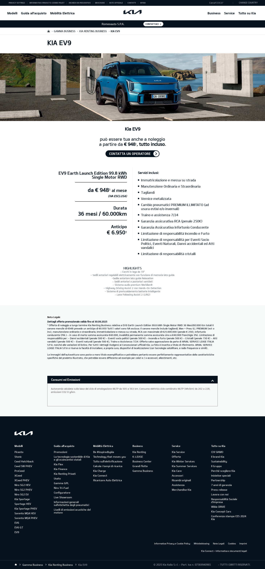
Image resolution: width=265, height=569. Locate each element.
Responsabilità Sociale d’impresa (224, 501)
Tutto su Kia (247, 13)
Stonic (18, 456)
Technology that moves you (109, 456)
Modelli (12, 13)
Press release (219, 489)
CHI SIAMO (217, 451)
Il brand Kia (217, 456)
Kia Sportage (22, 499)
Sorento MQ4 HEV (25, 513)
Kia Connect (100, 475)
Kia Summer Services (184, 466)
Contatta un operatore (130, 154)
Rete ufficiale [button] (116, 3)
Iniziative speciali (221, 475)
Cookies (232, 543)
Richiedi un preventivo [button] (80, 3)
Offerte (176, 456)
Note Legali (218, 543)
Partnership (218, 480)
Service (229, 13)
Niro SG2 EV (22, 494)
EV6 (17, 522)
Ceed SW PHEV (23, 466)
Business (214, 13)
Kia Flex (58, 464)
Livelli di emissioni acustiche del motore (72, 511)
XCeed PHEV (22, 480)
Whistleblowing (201, 543)
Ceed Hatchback (24, 461)
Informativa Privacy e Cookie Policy (172, 543)
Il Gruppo (216, 466)
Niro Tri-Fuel (61, 487)
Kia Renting (139, 451)
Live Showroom (63, 497)
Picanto (19, 451)
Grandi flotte (140, 466)
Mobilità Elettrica (62, 13)
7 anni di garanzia (221, 484)
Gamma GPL (61, 483)
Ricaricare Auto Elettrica (107, 480)
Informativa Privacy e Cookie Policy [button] (47, 3)
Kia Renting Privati (65, 473)
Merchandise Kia (181, 489)
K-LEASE (137, 456)
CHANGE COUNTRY (248, 2)
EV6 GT (19, 527)
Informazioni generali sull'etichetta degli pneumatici (71, 503)
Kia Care (177, 470)
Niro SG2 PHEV (23, 489)
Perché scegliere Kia (223, 470)
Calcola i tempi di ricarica (107, 466)
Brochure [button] (100, 3)
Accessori (177, 475)
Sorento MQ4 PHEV (26, 517)
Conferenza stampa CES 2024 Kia (228, 518)
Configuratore (62, 492)
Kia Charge (99, 470)
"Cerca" (219, 2)
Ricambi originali (181, 480)
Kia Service (178, 451)
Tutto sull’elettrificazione (107, 461)
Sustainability (219, 461)
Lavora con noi (219, 494)
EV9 (17, 532)
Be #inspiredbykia (103, 451)
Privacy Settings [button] (17, 3)
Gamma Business (142, 470)
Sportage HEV (23, 503)
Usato (57, 478)
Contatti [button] (131, 3)
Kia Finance (60, 469)
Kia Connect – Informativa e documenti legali (224, 551)
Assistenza (178, 484)
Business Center (142, 461)
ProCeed (19, 470)
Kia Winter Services (183, 461)
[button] (220, 3)
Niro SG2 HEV (22, 484)
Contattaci (152, 24)
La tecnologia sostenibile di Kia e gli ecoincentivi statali (72, 458)
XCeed (18, 475)
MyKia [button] (143, 3)
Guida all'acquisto (34, 13)
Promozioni (60, 451)
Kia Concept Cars (221, 511)
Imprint (243, 543)
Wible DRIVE (218, 506)
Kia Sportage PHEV (26, 508)
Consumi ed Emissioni (65, 379)
